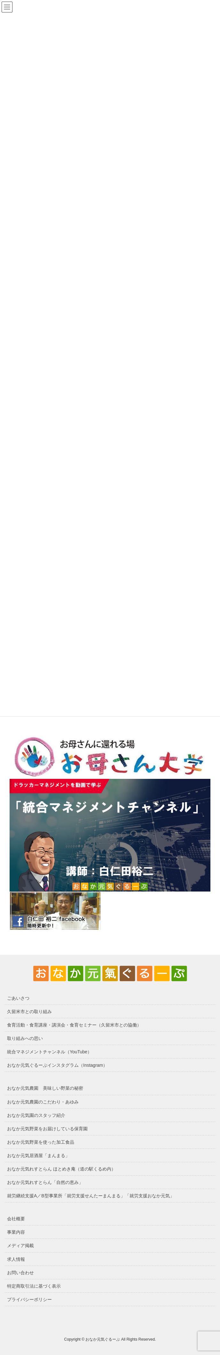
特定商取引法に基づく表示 (34, 1286)
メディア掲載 (20, 1245)
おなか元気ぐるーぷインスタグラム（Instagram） (57, 1065)
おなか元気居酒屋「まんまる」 (38, 1155)
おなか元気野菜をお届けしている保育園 (47, 1128)
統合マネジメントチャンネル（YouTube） (49, 1051)
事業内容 (16, 1232)
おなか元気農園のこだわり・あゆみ (43, 1101)
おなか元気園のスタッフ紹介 (36, 1115)
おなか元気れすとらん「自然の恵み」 (45, 1182)
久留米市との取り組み (29, 1011)
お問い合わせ (20, 1272)
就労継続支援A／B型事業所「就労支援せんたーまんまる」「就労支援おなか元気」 (90, 1195)
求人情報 (16, 1259)
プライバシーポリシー (29, 1299)
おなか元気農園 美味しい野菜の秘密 (45, 1088)
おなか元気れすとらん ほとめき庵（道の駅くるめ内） (61, 1168)
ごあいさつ (18, 998)
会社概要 (16, 1218)
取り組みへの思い (25, 1038)
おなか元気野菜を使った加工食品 (40, 1142)
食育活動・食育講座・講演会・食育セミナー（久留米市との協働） (74, 1025)
